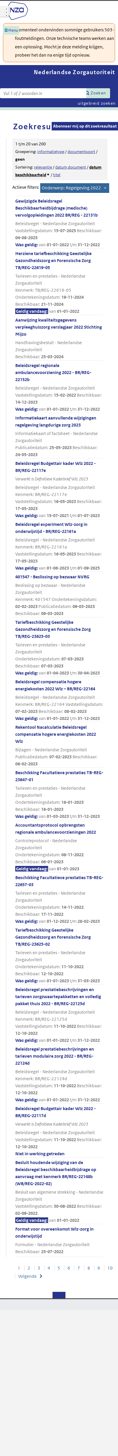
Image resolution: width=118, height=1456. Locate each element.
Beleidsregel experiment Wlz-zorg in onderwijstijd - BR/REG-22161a (59, 546)
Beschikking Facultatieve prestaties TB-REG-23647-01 (59, 795)
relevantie (43, 167)
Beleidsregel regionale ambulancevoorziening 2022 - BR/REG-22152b (59, 388)
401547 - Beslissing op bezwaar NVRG (59, 595)
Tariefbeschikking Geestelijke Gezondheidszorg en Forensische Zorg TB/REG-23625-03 (59, 648)
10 (110, 1268)
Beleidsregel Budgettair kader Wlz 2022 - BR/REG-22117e (59, 490)
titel (56, 174)
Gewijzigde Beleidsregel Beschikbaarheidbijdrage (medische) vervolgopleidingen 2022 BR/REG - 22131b (59, 223)
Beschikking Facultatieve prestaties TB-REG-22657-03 (59, 900)
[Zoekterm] (43, 93)
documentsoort (81, 151)
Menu (13, 30)
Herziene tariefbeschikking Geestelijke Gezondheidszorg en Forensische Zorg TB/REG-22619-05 (59, 283)
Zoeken (98, 93)
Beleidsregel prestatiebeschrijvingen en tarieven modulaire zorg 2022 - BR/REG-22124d (59, 1074)
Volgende (27, 1276)
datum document (70, 167)
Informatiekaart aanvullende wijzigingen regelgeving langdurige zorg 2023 (59, 436)
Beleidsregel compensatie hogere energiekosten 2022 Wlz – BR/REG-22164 (59, 700)
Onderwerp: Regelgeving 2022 (71, 188)
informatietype (50, 151)
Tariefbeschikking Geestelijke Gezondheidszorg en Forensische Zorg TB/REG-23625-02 (59, 955)
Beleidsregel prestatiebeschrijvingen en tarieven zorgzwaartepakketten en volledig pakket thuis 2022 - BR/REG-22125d (59, 1015)
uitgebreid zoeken (97, 103)
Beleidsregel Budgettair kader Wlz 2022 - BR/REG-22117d (59, 1131)
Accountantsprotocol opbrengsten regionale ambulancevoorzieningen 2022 (59, 847)
